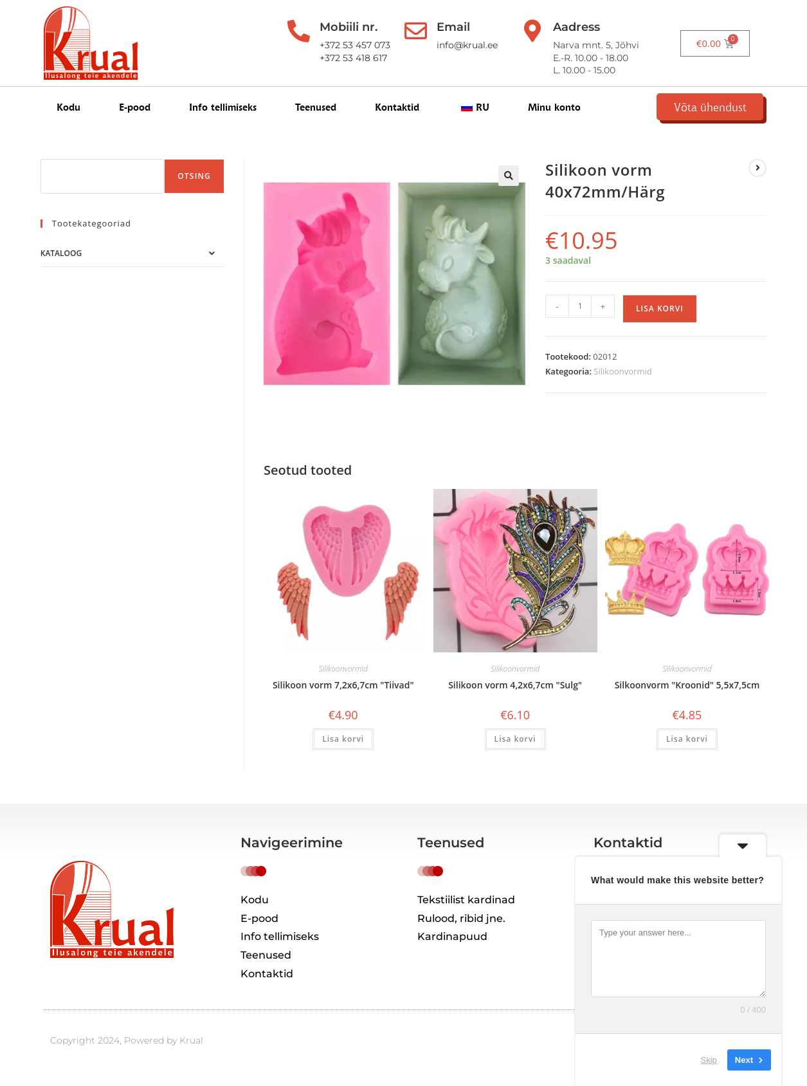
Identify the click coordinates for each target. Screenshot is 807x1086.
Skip (709, 1060)
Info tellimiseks (223, 110)
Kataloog (61, 262)
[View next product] (757, 177)
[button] (508, 184)
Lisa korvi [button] (343, 747)
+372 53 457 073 (350, 45)
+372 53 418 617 (349, 58)
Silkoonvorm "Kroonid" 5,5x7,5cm (687, 694)
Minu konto (554, 110)
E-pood (134, 110)
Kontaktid (397, 110)
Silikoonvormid (622, 380)
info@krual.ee (467, 45)
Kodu (68, 110)
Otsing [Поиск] (194, 184)
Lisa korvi (660, 316)
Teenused (315, 110)
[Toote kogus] (580, 314)
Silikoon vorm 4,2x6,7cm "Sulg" (515, 694)
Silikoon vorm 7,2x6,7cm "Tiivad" (343, 694)
